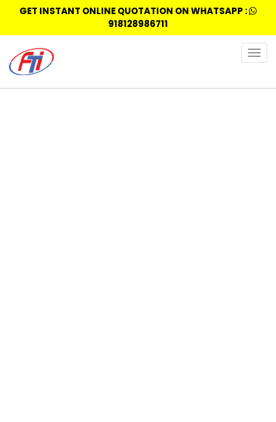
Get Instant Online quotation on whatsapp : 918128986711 (138, 17)
